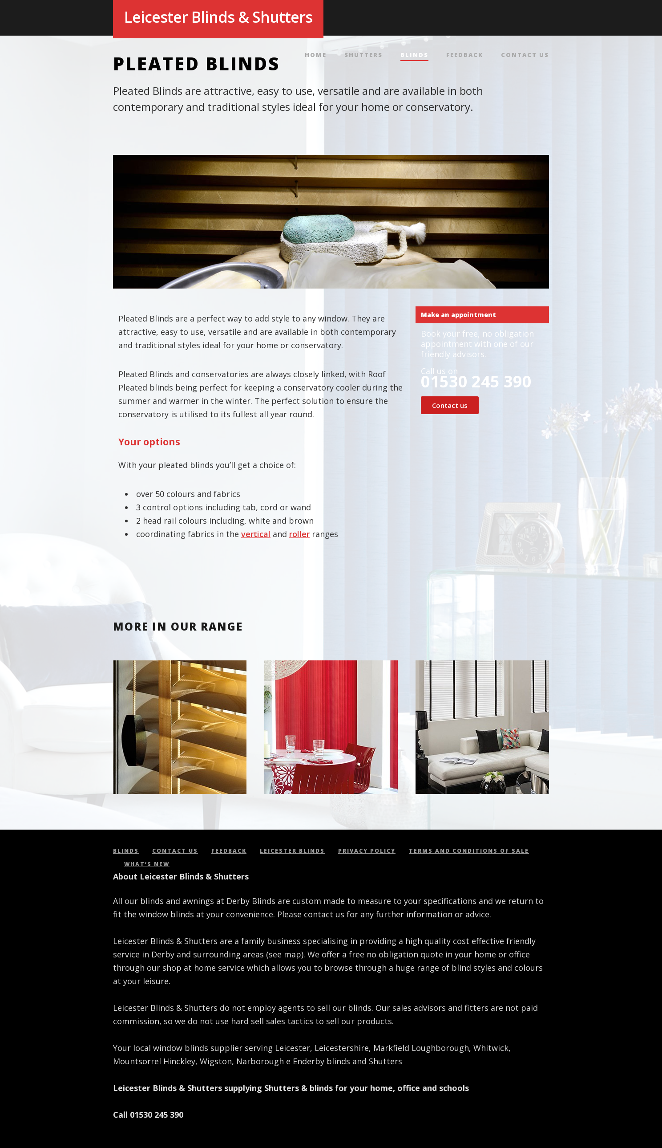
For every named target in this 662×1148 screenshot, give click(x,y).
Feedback (464, 55)
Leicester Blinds (292, 851)
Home (316, 55)
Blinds (414, 55)
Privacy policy (367, 851)
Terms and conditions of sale (469, 851)
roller (299, 534)
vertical (255, 534)
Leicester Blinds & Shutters (218, 17)
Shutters (363, 55)
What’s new (147, 864)
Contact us (525, 55)
